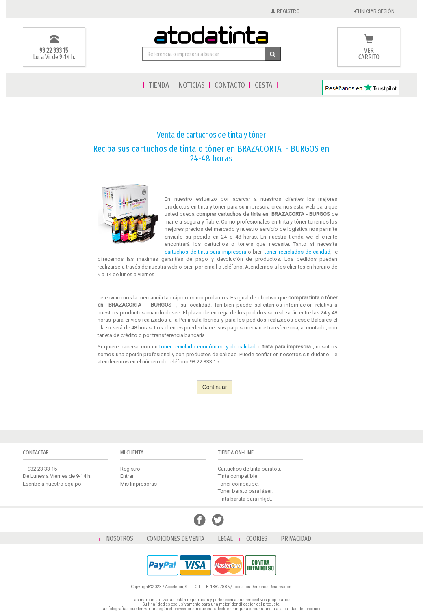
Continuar (214, 387)
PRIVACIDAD (296, 538)
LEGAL (225, 538)
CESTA (263, 85)
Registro (130, 469)
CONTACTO (230, 85)
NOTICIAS (192, 85)
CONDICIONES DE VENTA (175, 538)
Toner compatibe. (238, 484)
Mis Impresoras (138, 484)
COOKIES (256, 538)
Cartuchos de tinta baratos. (249, 469)
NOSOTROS (119, 538)
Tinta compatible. (238, 476)
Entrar (127, 476)
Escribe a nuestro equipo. (52, 484)
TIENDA (159, 85)
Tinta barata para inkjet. (245, 499)
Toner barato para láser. (245, 491)
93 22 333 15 (53, 50)
